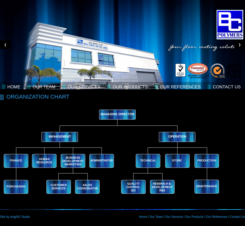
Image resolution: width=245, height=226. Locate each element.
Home (13, 87)
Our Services (84, 87)
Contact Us (237, 217)
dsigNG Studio (20, 217)
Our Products (130, 87)
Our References (180, 87)
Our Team (44, 87)
